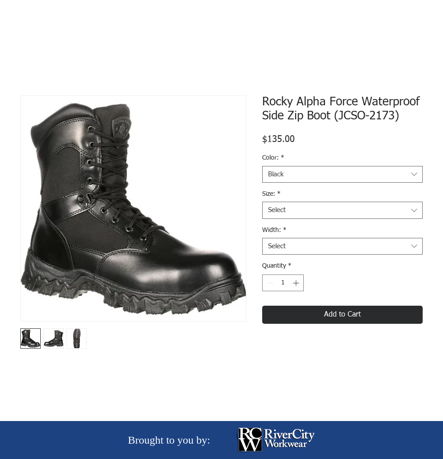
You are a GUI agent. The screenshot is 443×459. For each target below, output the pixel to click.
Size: (271, 194)
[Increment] (296, 283)
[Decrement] (269, 283)
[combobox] (342, 174)
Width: (274, 230)
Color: (273, 158)
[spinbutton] (283, 283)
